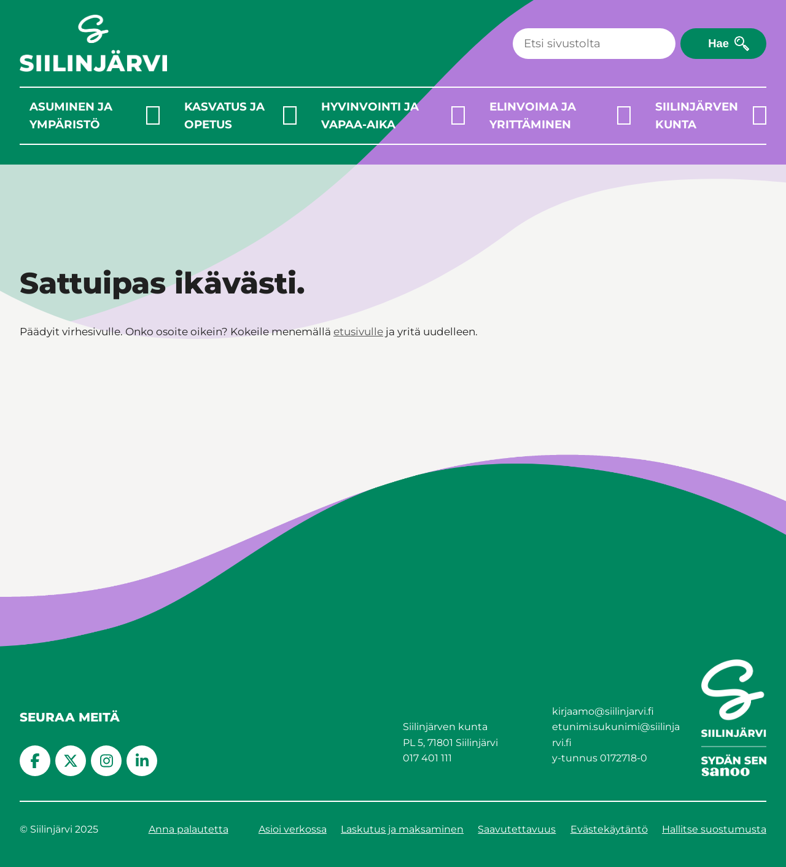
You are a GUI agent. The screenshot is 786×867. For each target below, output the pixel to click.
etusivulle (358, 331)
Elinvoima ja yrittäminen (532, 115)
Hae (718, 43)
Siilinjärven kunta (696, 115)
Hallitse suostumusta (714, 829)
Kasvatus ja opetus (224, 115)
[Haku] (594, 43)
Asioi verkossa (293, 829)
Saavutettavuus (517, 829)
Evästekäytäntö (609, 829)
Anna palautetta (188, 829)
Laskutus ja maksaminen (402, 829)
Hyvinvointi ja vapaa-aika (370, 115)
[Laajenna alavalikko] (153, 115)
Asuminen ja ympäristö (70, 115)
